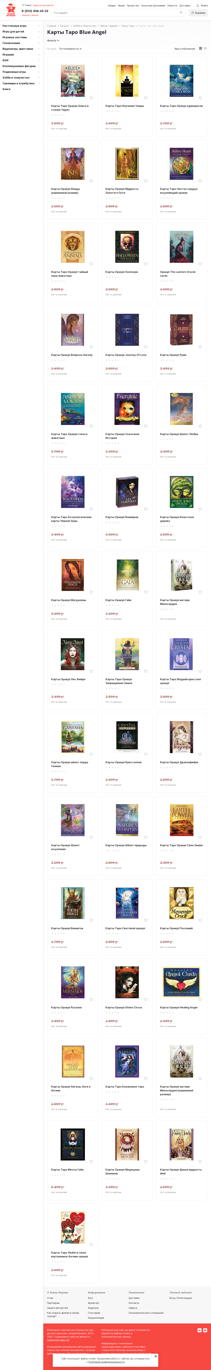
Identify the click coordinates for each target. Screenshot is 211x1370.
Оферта (133, 1308)
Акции (121, 5)
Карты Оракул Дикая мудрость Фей (181, 1171)
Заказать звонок (30, 15)
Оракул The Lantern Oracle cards (177, 273)
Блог (90, 1298)
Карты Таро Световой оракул (125, 928)
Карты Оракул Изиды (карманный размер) (65, 190)
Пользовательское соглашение (146, 1312)
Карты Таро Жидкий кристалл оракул (180, 681)
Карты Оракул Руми (173, 354)
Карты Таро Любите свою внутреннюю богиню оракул (69, 1254)
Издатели (93, 1308)
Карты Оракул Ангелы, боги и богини (70, 1088)
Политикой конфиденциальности (106, 1362)
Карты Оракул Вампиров (122, 517)
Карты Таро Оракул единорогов (181, 105)
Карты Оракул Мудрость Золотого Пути (122, 190)
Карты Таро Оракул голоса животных (69, 436)
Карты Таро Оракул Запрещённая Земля (119, 681)
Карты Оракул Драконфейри (179, 762)
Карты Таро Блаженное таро (125, 1086)
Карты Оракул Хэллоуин (122, 271)
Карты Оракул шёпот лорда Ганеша (69, 764)
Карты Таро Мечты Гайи (67, 1169)
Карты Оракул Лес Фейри (68, 679)
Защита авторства (57, 1308)
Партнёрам (53, 1303)
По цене (51, 48)
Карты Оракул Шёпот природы (126, 845)
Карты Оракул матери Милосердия (175, 602)
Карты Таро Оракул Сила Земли (181, 845)
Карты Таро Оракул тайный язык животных (69, 273)
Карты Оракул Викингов (67, 928)
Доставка (185, 5)
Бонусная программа (153, 5)
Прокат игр (133, 5)
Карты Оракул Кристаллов (124, 762)
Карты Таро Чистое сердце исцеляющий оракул (179, 190)
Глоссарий (94, 1312)
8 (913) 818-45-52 (35, 11)
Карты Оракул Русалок (66, 1007)
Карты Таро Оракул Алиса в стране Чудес (70, 107)
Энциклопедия (96, 1317)
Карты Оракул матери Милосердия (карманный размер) (176, 1090)
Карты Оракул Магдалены (68, 600)
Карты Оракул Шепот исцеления (65, 847)
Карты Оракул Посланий (176, 928)
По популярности (71, 49)
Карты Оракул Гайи (118, 600)
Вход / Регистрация (181, 1298)
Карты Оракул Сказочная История (122, 436)
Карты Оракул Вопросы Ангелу (72, 354)
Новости (172, 5)
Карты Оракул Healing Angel (178, 1007)
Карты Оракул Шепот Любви (179, 434)
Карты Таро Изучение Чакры (125, 105)
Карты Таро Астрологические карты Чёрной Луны (71, 519)
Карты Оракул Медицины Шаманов (123, 1171)
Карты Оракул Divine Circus (124, 1007)
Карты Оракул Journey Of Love (126, 354)
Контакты (134, 1303)
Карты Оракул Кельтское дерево (177, 519)
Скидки (112, 5)
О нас (50, 1298)
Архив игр (93, 1303)
